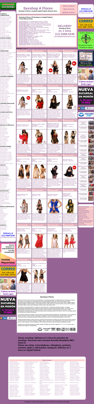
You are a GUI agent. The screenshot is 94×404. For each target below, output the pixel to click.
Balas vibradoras (4, 149)
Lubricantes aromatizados (6, 21)
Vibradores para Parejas (6, 53)
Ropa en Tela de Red (5, 96)
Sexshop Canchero (74, 361)
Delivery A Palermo (59, 392)
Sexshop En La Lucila (59, 389)
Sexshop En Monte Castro (15, 396)
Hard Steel (3, 222)
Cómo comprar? (69, 6)
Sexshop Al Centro (13, 361)
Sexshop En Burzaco (28, 375)
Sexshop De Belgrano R (45, 363)
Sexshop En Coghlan (13, 380)
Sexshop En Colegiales (60, 380)
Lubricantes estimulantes (6, 22)
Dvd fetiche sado (4, 132)
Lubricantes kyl (4, 26)
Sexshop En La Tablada (45, 390)
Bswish (2, 212)
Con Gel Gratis (4, 226)
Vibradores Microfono (5, 70)
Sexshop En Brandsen (14, 375)
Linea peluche (4, 122)
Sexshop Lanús (23, 37)
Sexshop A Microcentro (45, 367)
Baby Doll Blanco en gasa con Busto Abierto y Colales (24, 55)
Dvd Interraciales (4, 137)
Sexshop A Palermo (44, 366)
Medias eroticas (4, 90)
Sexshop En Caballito (44, 375)
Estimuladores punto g (6, 160)
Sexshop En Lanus (44, 392)
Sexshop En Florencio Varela (61, 385)
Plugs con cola (4, 173)
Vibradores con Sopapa (6, 73)
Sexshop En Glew (74, 386)
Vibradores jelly (4, 60)
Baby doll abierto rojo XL (23, 124)
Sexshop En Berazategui (60, 373)
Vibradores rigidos (5, 65)
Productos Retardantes (6, 203)
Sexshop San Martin (24, 39)
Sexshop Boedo (23, 28)
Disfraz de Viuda (36, 194)
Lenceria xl (3, 89)
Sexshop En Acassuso (14, 368)
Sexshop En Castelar (44, 377)
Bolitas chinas (4, 195)
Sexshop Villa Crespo (24, 31)
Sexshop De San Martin (14, 367)
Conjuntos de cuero (5, 115)
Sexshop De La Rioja (74, 364)
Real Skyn (3, 29)
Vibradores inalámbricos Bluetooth (8, 52)
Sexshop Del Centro (59, 367)
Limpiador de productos (6, 18)
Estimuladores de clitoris (6, 152)
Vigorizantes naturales (6, 189)
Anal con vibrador (5, 168)
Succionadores (4, 150)
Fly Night (3, 28)
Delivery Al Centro (13, 389)
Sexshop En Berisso (13, 374)
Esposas (3, 182)
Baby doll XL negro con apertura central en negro (69, 55)
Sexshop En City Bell (13, 378)
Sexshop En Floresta (13, 386)
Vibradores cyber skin (5, 58)
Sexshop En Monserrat (44, 394)
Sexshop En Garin (43, 386)
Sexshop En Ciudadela (44, 378)
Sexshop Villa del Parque (25, 26)
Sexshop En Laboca (59, 390)
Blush (2, 211)
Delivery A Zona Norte (74, 389)
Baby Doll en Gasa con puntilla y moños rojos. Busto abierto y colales (53, 125)
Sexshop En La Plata (13, 390)
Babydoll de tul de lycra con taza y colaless (70, 229)
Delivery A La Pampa (59, 393)
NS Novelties (4, 215)
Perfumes (3, 33)
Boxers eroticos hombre (6, 106)
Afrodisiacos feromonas (6, 179)
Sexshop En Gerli (58, 386)
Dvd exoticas (3, 130)
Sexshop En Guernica (29, 387)
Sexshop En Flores (74, 385)
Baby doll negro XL (67, 159)
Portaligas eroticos (5, 92)
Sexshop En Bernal (28, 374)
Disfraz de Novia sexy (22, 194)
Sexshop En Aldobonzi (14, 370)
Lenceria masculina (5, 109)
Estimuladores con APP (6, 148)
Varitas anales (4, 172)
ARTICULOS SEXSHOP (83, 206)
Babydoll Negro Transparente (67, 194)
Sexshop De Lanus (13, 366)
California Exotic (4, 213)
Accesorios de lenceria (6, 78)
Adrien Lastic (4, 208)
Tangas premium (4, 99)
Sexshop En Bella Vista (29, 373)
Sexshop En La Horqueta (45, 389)
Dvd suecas (3, 143)
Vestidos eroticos (4, 101)
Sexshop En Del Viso (13, 382)
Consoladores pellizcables (6, 43)
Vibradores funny (4, 59)
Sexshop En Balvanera (29, 371)
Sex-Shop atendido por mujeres (31, 361)
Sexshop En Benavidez (45, 373)
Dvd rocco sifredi (4, 140)
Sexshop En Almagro (44, 370)
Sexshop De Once (28, 366)
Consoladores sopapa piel (6, 48)
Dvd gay (2, 135)
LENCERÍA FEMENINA (83, 210)
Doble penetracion (5, 198)
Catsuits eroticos (4, 83)
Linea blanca (3, 120)
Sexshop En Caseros (28, 377)
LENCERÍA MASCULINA (83, 212)
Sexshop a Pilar (43, 364)
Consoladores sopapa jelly (6, 46)
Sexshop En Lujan (13, 394)
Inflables (3, 200)
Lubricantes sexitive (5, 35)
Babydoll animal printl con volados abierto (23, 229)
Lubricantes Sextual (5, 36)
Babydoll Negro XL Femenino (67, 90)
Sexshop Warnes (23, 41)
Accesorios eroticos (5, 176)
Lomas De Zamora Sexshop (61, 378)
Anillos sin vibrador (5, 193)
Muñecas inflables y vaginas (7, 163)
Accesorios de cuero (5, 113)
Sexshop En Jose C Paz (29, 389)
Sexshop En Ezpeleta (44, 385)
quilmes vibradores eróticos (60, 375)
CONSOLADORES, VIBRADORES (82, 209)
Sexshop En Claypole (74, 378)
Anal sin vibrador (4, 169)
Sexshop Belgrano (23, 21)
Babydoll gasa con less (22, 90)
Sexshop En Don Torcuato (30, 382)
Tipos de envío (68, 9)
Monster (2, 49)
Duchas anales (4, 166)
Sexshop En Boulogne (59, 374)
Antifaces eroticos (5, 178)
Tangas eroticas (4, 97)
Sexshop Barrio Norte (24, 24)
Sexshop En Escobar (74, 382)
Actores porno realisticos (6, 39)
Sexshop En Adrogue (59, 368)
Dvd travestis (4, 144)
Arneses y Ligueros (5, 79)
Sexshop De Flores (28, 364)
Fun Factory (3, 223)
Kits (2, 205)
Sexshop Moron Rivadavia (25, 36)
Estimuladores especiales (6, 155)
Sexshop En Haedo (44, 387)
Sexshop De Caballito (74, 363)
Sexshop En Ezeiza (13, 385)
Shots (2, 219)
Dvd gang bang (4, 133)
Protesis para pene (5, 202)
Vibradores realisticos (5, 69)
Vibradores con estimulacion (7, 56)
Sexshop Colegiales (24, 42)
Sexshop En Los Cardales (45, 393)
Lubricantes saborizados (6, 32)
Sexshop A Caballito (28, 370)
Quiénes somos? (68, 12)
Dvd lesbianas (4, 139)
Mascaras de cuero (5, 123)
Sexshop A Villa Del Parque (60, 361)
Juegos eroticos (4, 183)
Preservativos (4, 185)
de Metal (3, 162)
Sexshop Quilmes (23, 33)
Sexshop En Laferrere (14, 392)
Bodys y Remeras (5, 105)
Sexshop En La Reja (28, 390)
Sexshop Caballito (23, 27)
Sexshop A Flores (38, 8)
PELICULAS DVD (82, 215)
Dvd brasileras (4, 129)
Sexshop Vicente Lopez (25, 43)
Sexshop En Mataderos (29, 394)
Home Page (19, 48)
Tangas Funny (4, 100)
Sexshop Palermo (23, 22)
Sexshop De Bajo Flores (14, 363)
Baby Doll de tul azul (53, 194)
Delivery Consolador (13, 387)
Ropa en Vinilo (4, 94)
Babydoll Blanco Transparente (52, 229)
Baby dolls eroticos (5, 80)
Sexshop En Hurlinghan (60, 387)
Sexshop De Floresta (59, 364)
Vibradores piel (4, 62)
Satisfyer (3, 218)
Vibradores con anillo (5, 192)
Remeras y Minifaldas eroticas (7, 93)
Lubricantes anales (5, 19)
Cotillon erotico (4, 180)
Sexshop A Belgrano (13, 373)
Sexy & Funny (4, 220)
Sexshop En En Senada (60, 382)
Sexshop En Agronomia (75, 368)
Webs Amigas (47, 360)
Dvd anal (3, 126)
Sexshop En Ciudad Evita (29, 378)
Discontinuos (3, 228)
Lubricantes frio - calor (6, 23)
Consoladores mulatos (6, 42)
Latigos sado (3, 119)
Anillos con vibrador (5, 55)
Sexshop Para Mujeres (83, 185)
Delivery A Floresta (59, 394)
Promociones (4, 229)
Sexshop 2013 (73, 374)
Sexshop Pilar (22, 44)
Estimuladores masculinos (6, 157)
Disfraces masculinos (5, 107)
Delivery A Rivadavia (74, 390)
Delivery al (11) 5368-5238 (8, 234)
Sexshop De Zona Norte (29, 367)
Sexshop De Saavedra (75, 366)
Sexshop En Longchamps (29, 393)
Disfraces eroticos (5, 87)
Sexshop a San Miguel (59, 363)
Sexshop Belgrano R (44, 361)
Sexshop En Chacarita (74, 377)
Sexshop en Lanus (28, 392)
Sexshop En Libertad (74, 392)
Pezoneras (3, 187)
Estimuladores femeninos (6, 156)
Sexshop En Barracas (59, 371)
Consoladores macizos (6, 41)
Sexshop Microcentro (24, 25)
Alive (2, 209)
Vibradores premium (5, 66)
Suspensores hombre (5, 110)
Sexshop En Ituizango (74, 387)
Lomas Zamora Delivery (60, 377)
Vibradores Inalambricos (6, 63)
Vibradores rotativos (5, 72)
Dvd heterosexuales (5, 136)
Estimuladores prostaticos (6, 159)
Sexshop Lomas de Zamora (26, 32)
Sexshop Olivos (23, 38)
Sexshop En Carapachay (14, 377)
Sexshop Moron (23, 35)
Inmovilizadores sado (5, 117)
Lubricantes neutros (5, 25)
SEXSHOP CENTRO (82, 216)
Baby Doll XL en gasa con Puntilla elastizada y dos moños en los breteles (54, 55)
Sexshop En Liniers (13, 393)
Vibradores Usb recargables (7, 74)
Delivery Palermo (28, 386)
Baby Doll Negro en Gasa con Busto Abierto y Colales (39, 55)
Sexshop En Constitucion (75, 380)
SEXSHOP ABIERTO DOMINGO (85, 220)
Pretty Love (3, 216)
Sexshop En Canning (74, 375)
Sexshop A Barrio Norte (75, 373)
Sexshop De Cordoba (14, 364)
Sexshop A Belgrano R (14, 371)
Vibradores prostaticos (6, 67)
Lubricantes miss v (5, 30)
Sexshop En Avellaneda (75, 370)
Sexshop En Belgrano (74, 371)
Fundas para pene (5, 199)
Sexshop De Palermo (59, 366)
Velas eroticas (4, 186)
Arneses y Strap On (5, 196)
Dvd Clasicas (4, 142)
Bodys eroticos (4, 82)
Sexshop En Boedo (44, 374)
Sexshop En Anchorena (60, 370)
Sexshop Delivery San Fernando (77, 367)
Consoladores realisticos (6, 45)
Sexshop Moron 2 (83, 193)
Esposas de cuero (5, 116)
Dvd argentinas (4, 128)
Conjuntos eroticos (5, 85)
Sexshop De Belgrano (29, 363)
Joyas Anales (4, 170)
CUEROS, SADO (82, 213)
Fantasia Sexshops (28, 385)
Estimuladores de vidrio (6, 153)
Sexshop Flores (23, 30)
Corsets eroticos (4, 86)
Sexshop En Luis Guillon (75, 393)
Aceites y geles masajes (6, 16)
